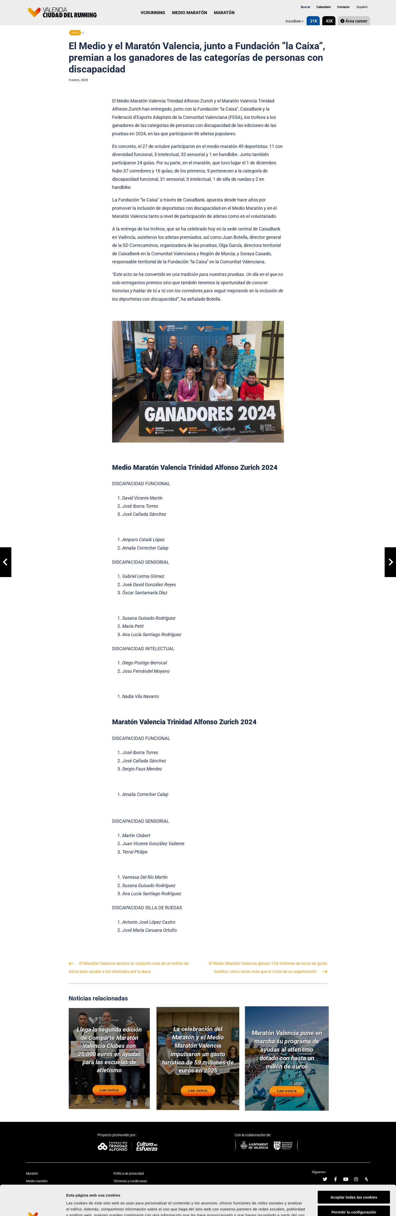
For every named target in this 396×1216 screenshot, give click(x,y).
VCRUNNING (153, 12)
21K (313, 21)
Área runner (353, 21)
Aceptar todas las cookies (353, 1165)
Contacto (343, 7)
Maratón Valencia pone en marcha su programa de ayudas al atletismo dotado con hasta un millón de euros (286, 1050)
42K (329, 21)
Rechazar (353, 1195)
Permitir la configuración (354, 1180)
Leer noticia (109, 1091)
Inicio (75, 33)
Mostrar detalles (271, 1206)
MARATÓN (224, 12)
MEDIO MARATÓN (189, 12)
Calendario (323, 7)
